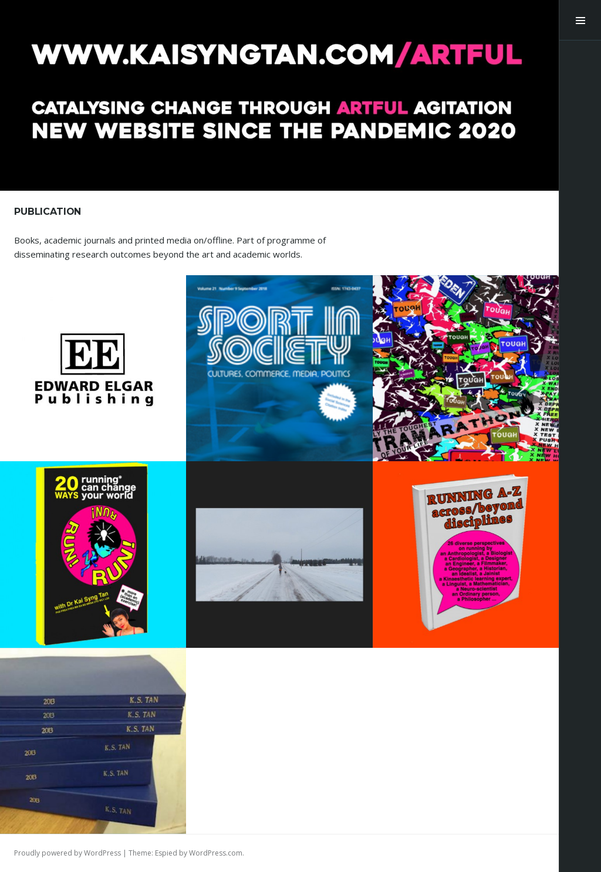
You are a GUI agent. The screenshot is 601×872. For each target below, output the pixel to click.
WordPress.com (215, 853)
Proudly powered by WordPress (67, 853)
